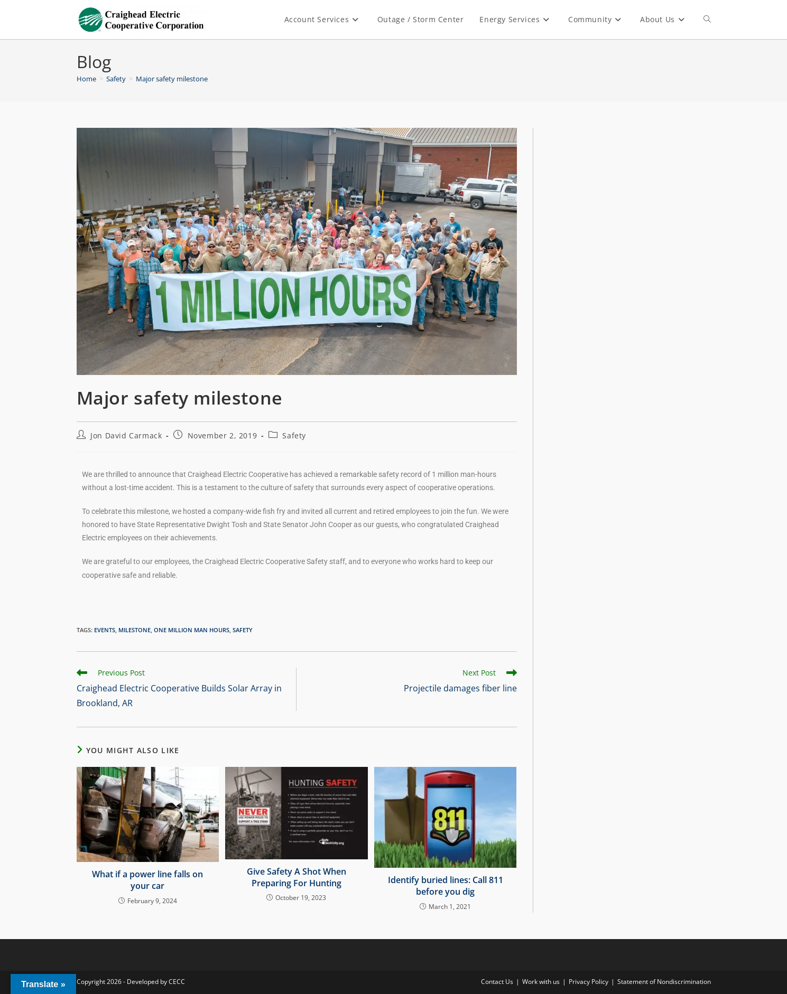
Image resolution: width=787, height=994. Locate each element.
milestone (134, 630)
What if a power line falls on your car (147, 880)
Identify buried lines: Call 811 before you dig (445, 885)
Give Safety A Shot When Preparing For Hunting (296, 877)
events (104, 630)
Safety (294, 435)
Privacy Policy (588, 981)
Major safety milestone (172, 78)
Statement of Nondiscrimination (664, 981)
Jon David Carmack (126, 435)
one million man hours (191, 630)
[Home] (86, 78)
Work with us (541, 981)
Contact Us (497, 981)
